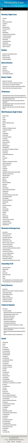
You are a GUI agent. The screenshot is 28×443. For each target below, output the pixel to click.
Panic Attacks (5, 187)
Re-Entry (4, 68)
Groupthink (5, 157)
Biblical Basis (5, 269)
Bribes (4, 124)
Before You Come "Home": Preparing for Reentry (13, 290)
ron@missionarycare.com (16, 439)
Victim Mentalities (6, 221)
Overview (5, 18)
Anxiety (4, 119)
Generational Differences (8, 154)
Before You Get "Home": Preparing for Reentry (12, 82)
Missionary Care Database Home (10, 53)
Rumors (4, 203)
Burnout (4, 126)
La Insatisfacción (6, 386)
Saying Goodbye (6, 71)
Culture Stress (6, 140)
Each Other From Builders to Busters (10, 149)
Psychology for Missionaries (10, 321)
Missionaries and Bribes (9, 317)
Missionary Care (14, 2)
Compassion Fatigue (7, 129)
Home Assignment (6, 164)
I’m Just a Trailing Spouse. (8, 253)
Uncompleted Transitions (8, 73)
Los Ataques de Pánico (7, 419)
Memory (4, 179)
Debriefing (5, 66)
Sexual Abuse (6, 208)
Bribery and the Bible (8, 319)
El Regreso (5, 389)
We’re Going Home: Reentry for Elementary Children (14, 86)
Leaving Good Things (7, 292)
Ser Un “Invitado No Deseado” (9, 395)
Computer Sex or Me (7, 240)
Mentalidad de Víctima (7, 410)
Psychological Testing (7, 196)
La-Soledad (5, 356)
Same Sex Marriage (7, 205)
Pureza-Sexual (6, 361)
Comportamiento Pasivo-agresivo (10, 412)
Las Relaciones (6, 372)
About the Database (7, 59)
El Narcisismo (5, 428)
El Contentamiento (7, 423)
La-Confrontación (6, 351)
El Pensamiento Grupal (8, 426)
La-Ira (4, 345)
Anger (4, 117)
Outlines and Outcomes (8, 297)
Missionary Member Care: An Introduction (13, 312)
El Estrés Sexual (6, 393)
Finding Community (7, 44)
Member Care (5, 177)
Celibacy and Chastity (7, 21)
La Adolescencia (6, 414)
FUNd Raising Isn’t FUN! (8, 256)
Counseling (5, 138)
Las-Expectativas (6, 354)
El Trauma (5, 409)
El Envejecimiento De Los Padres (10, 396)
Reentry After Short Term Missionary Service (12, 88)
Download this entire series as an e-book (11, 260)
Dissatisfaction (6, 147)
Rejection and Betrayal (7, 200)
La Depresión (5, 377)
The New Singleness (7, 35)
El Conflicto (5, 417)
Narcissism (5, 184)
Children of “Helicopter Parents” (9, 128)
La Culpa (4, 388)
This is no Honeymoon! (7, 244)
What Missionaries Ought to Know (11, 314)
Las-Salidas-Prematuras (8, 359)
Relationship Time (6, 239)
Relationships (5, 201)
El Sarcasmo (5, 391)
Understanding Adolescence (10, 323)
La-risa (4, 344)
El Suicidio (5, 430)
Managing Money (6, 175)
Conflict (4, 131)
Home (8, 441)
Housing (4, 30)
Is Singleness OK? (7, 37)
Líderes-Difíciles (6, 398)
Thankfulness (5, 217)
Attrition (4, 121)
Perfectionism (5, 191)
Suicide (4, 214)
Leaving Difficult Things (8, 294)
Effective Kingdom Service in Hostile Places (13, 334)
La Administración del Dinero (9, 403)
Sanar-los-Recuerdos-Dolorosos (9, 400)
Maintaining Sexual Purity (8, 173)
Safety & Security (6, 46)
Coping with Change (7, 136)
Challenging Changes (7, 299)
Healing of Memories (7, 163)
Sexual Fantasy (6, 27)
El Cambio (5, 384)
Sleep (4, 276)
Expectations (5, 150)
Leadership (5, 168)
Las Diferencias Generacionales (9, 424)
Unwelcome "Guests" (7, 222)
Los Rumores (5, 373)
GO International (14, 437)
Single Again (5, 39)
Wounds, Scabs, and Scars (8, 242)
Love (4, 20)
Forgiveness (5, 152)
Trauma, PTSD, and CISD (8, 219)
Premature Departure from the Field (10, 194)
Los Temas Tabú (6, 431)
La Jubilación (5, 407)
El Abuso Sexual (6, 375)
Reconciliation (6, 198)
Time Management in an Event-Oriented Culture (13, 279)
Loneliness (5, 23)
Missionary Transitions (7, 81)
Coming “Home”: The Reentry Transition (11, 84)
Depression (5, 143)
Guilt (4, 159)
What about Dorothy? (7, 233)
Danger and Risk (6, 142)
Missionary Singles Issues (9, 316)
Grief (4, 156)
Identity (4, 25)
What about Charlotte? (7, 258)
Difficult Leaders (6, 145)
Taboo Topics (5, 215)
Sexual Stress (6, 210)
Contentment (5, 135)
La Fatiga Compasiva (7, 365)
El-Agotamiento (6, 349)
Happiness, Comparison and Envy (10, 161)
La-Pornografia (6, 358)
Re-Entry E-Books (7, 310)
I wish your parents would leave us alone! (11, 247)
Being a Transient (6, 296)
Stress (4, 278)
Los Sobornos (6, 363)
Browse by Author (6, 57)
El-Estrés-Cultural (6, 352)
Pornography (5, 193)
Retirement (5, 70)
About (13, 441)
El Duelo (4, 370)
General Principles (6, 267)
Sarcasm (4, 207)
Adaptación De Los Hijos (8, 381)
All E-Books (5, 308)
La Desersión (5, 416)
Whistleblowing (6, 224)
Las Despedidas (6, 379)
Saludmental (5, 342)
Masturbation (5, 42)
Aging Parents (6, 115)
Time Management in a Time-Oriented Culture (12, 281)
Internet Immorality (7, 274)
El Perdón (5, 368)
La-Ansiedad (5, 347)
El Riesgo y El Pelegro (7, 366)
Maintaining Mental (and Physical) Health (11, 171)
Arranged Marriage (7, 41)
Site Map (18, 441)
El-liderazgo (5, 402)
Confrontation (5, 133)
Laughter (4, 166)
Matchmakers (5, 32)
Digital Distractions (7, 249)
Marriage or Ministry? (7, 254)
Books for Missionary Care (8, 122)
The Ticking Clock (6, 28)
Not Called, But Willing (7, 237)
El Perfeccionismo (6, 405)
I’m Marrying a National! (8, 246)
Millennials (5, 180)
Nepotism (5, 186)
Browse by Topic (6, 55)
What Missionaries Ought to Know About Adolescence (14, 95)
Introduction (5, 232)
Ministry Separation (7, 182)
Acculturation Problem (7, 301)
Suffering (4, 212)
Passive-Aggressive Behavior (9, 189)
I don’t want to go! (6, 235)
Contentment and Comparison (9, 34)
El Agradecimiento (6, 421)
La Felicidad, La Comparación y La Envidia (12, 382)
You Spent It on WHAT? (8, 251)
